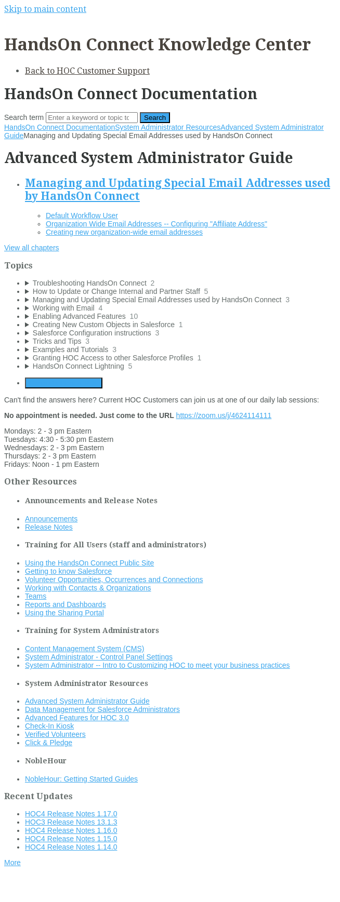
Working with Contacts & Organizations (88, 588)
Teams (35, 596)
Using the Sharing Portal (64, 613)
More (12, 862)
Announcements (51, 519)
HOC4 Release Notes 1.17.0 (71, 814)
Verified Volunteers (55, 734)
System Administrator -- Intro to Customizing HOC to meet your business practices (157, 665)
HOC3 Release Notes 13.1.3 (71, 822)
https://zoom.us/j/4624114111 (224, 415)
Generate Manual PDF (63, 383)
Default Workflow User (82, 215)
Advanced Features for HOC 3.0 (77, 717)
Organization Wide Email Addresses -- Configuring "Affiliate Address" (156, 224)
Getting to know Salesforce (68, 571)
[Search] (92, 117)
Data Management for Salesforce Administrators (102, 709)
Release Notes (49, 527)
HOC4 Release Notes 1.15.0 (71, 838)
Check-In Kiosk (49, 726)
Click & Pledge (48, 742)
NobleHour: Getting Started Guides (81, 779)
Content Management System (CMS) (85, 648)
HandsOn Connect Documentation (59, 127)
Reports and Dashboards (65, 604)
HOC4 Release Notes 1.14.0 (71, 847)
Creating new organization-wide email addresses (124, 232)
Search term (24, 117)
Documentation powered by (55, 888)
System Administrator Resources (167, 127)
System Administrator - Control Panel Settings (99, 657)
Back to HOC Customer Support (87, 71)
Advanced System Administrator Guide (87, 701)
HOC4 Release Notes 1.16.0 (71, 830)
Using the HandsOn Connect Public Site (89, 563)
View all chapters (31, 248)
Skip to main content (45, 9)
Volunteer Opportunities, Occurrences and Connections (114, 579)
